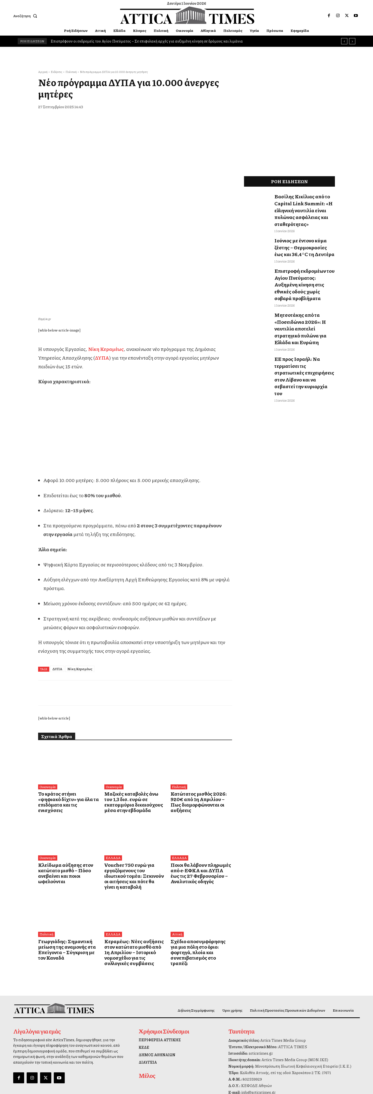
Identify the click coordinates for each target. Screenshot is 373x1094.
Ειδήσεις (56, 72)
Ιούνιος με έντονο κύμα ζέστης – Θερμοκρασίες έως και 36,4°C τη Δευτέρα (304, 233)
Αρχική (43, 72)
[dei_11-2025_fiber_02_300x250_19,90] (135, 366)
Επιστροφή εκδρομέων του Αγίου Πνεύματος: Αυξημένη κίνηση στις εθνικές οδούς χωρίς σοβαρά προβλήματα (304, 262)
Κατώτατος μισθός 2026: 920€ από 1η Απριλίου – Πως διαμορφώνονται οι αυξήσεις (199, 707)
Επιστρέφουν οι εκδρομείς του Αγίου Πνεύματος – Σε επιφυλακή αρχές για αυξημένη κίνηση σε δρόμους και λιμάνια (147, 41)
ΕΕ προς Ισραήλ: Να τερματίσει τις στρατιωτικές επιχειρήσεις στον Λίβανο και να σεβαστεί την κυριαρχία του (304, 326)
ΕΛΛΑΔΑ (113, 765)
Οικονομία (47, 695)
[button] (26, 15)
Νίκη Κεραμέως (79, 577)
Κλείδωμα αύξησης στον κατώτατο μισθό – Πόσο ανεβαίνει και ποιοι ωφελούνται (67, 776)
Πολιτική (71, 72)
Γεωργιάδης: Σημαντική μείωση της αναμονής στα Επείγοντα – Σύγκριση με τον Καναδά (67, 845)
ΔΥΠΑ (57, 577)
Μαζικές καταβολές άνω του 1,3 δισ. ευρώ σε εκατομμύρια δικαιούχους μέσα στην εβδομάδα (133, 710)
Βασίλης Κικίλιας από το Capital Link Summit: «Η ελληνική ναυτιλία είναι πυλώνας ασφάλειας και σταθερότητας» (304, 204)
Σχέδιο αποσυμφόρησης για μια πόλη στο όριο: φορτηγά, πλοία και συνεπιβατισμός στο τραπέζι (200, 845)
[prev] (344, 41)
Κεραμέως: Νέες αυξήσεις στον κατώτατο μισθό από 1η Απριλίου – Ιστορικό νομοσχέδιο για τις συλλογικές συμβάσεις (134, 848)
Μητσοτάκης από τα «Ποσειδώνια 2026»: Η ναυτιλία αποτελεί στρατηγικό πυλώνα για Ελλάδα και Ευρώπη (304, 294)
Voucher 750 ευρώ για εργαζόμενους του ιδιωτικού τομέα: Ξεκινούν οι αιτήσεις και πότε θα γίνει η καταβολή (133, 779)
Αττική (177, 833)
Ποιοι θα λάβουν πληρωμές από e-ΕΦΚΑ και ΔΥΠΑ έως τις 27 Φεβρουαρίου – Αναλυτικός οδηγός (200, 779)
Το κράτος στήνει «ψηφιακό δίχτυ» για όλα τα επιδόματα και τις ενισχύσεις (67, 707)
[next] (352, 41)
